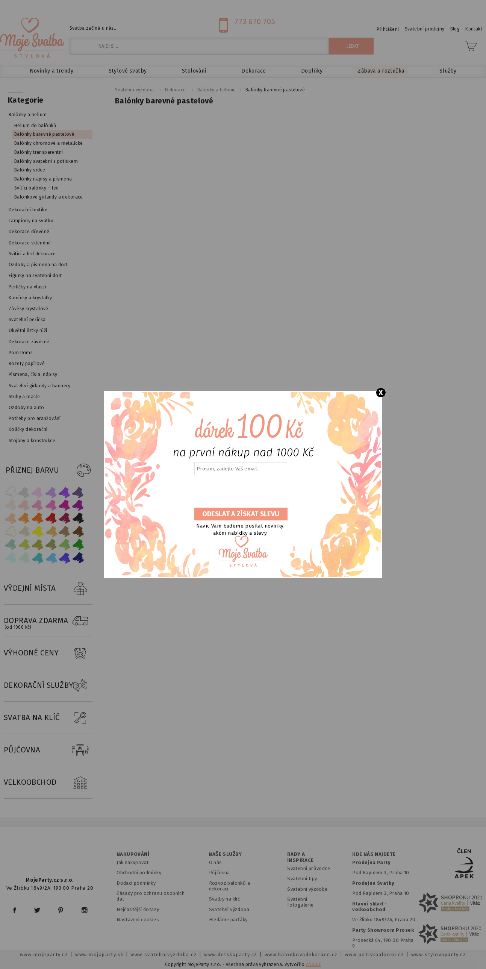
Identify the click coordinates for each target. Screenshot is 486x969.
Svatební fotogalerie (300, 902)
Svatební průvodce (308, 868)
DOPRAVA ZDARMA (48, 621)
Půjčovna (219, 872)
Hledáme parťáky (228, 919)
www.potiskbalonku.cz (374, 954)
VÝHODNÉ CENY (48, 653)
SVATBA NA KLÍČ (48, 718)
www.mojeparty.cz (44, 954)
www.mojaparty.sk (99, 954)
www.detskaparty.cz (230, 954)
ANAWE (313, 964)
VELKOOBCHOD (48, 782)
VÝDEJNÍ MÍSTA (48, 588)
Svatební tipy (302, 878)
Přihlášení (388, 29)
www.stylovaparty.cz (438, 954)
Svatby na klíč (224, 899)
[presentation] (240, 491)
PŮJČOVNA (48, 750)
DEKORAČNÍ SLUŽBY (48, 685)
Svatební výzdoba (229, 909)
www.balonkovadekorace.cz (301, 954)
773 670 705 (255, 21)
